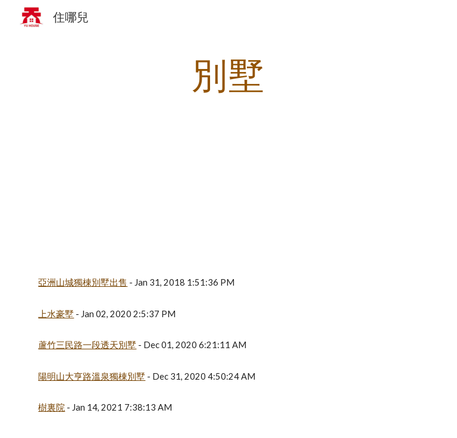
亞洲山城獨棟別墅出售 (82, 282)
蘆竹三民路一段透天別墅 (87, 345)
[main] (228, 74)
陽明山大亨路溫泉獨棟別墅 (91, 376)
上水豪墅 (56, 314)
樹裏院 (51, 407)
